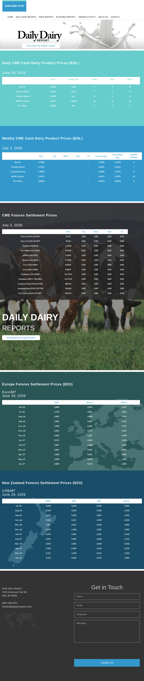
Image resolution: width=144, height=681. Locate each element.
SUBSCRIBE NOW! (14, 5)
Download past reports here (21, 337)
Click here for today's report (41, 45)
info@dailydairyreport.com (16, 606)
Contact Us (107, 662)
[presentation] (95, 649)
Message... (107, 630)
